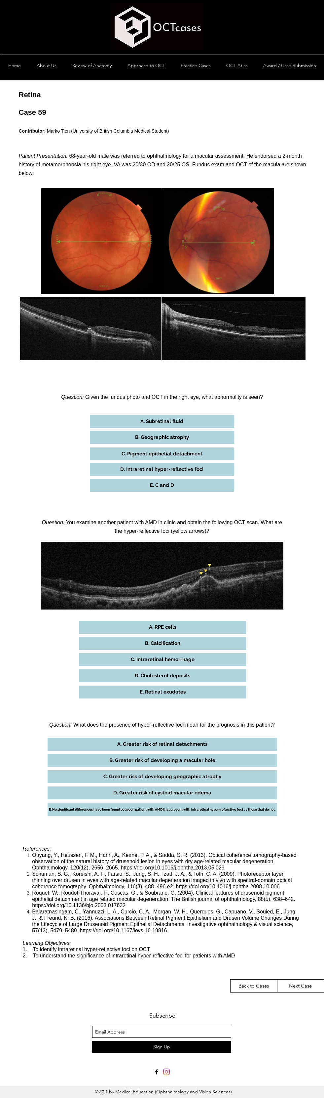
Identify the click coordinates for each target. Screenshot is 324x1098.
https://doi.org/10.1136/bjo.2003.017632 (79, 905)
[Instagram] (166, 1072)
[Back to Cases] (253, 985)
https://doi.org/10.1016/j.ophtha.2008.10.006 (228, 886)
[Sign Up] (161, 1047)
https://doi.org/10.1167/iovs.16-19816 (123, 930)
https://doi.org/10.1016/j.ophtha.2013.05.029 (173, 867)
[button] (162, 421)
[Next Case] (300, 985)
